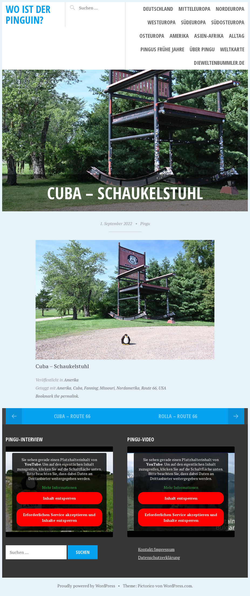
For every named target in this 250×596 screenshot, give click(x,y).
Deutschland (158, 8)
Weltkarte (232, 49)
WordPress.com (177, 585)
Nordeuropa (230, 8)
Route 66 (149, 388)
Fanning (91, 388)
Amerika (179, 35)
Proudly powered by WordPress (86, 585)
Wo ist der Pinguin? (28, 14)
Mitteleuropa (194, 8)
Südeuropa (193, 22)
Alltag (236, 35)
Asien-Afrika (209, 35)
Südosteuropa (227, 22)
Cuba (77, 388)
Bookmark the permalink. (57, 396)
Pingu (145, 223)
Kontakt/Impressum (156, 549)
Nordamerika (128, 388)
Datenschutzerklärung (159, 557)
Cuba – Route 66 (72, 416)
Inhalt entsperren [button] (59, 498)
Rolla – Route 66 (178, 416)
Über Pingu (202, 49)
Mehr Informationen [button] (59, 487)
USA (162, 388)
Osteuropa (151, 35)
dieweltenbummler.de (219, 62)
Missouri (107, 388)
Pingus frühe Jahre (162, 49)
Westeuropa (162, 22)
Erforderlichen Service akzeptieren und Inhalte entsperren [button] (59, 517)
